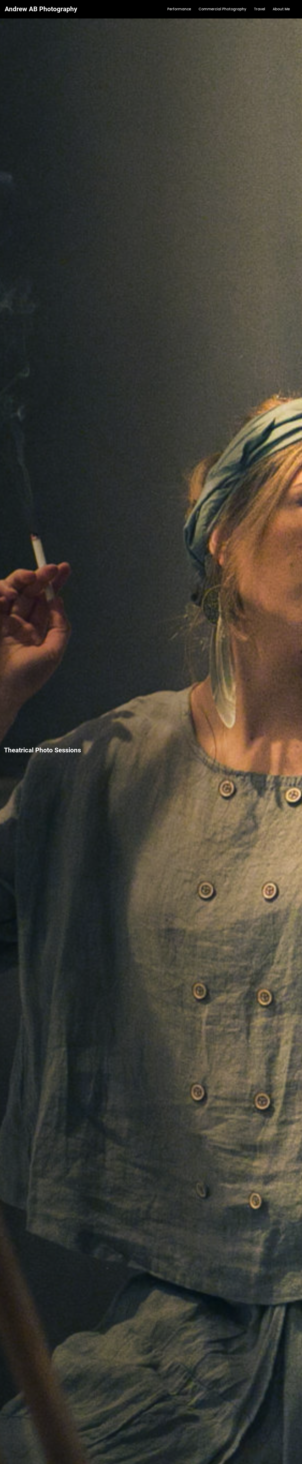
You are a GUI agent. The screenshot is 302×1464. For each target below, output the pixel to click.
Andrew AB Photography (41, 9)
